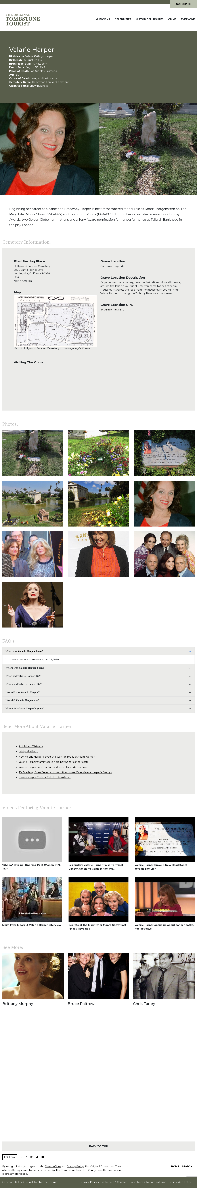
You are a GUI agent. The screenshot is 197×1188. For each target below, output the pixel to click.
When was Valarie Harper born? (24, 651)
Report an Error (156, 1182)
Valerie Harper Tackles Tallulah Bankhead (45, 777)
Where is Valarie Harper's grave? (25, 708)
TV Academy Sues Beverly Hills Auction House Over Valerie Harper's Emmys (65, 772)
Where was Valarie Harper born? (25, 667)
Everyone (188, 19)
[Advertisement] (98, 1079)
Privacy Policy (75, 1166)
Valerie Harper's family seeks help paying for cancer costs (53, 761)
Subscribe (183, 4)
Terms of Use (53, 1166)
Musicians (103, 19)
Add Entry (184, 1182)
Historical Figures (150, 19)
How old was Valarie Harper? (23, 692)
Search (187, 1166)
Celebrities (123, 19)
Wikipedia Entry (28, 751)
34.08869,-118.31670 (112, 309)
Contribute (136, 1182)
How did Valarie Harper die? (22, 700)
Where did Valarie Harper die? (24, 684)
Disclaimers (107, 1182)
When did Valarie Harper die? (23, 676)
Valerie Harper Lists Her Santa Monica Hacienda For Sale (53, 767)
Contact (122, 1182)
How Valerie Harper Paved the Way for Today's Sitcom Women (57, 756)
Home (175, 1166)
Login (172, 1182)
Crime (172, 19)
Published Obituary (31, 746)
